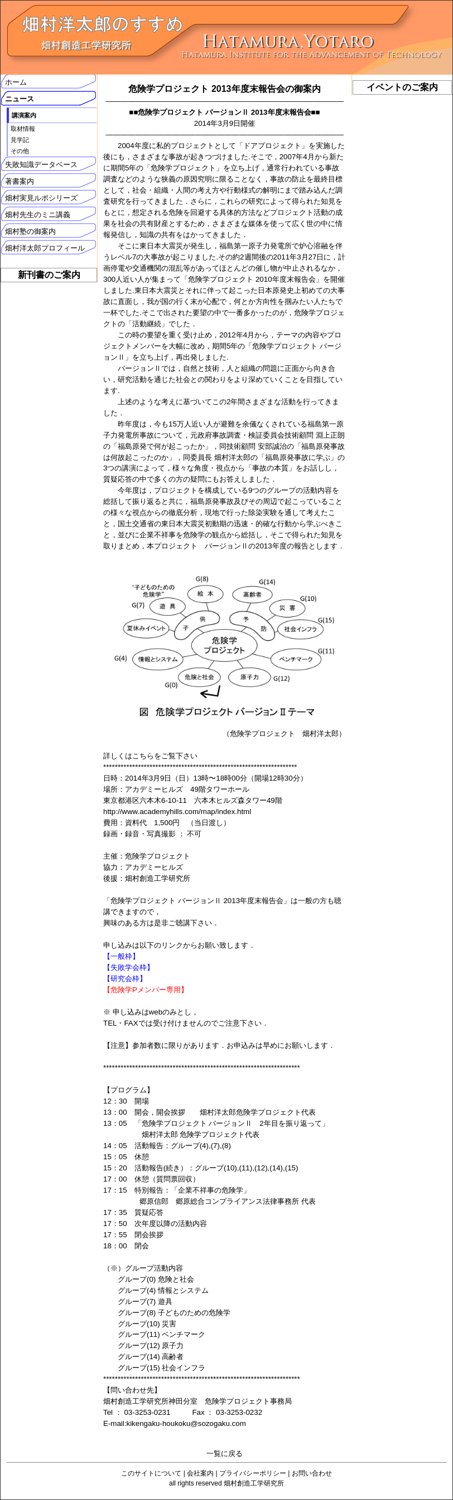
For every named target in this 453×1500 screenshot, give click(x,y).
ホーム (16, 82)
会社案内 (200, 1473)
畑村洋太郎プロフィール (45, 248)
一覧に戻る (224, 1453)
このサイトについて (151, 1473)
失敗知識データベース (41, 164)
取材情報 (23, 128)
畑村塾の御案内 (30, 231)
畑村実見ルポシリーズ (41, 198)
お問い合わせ (312, 1473)
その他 (20, 151)
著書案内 (19, 181)
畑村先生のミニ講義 (37, 214)
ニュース (19, 99)
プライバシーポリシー (252, 1473)
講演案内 (24, 115)
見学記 (20, 139)
